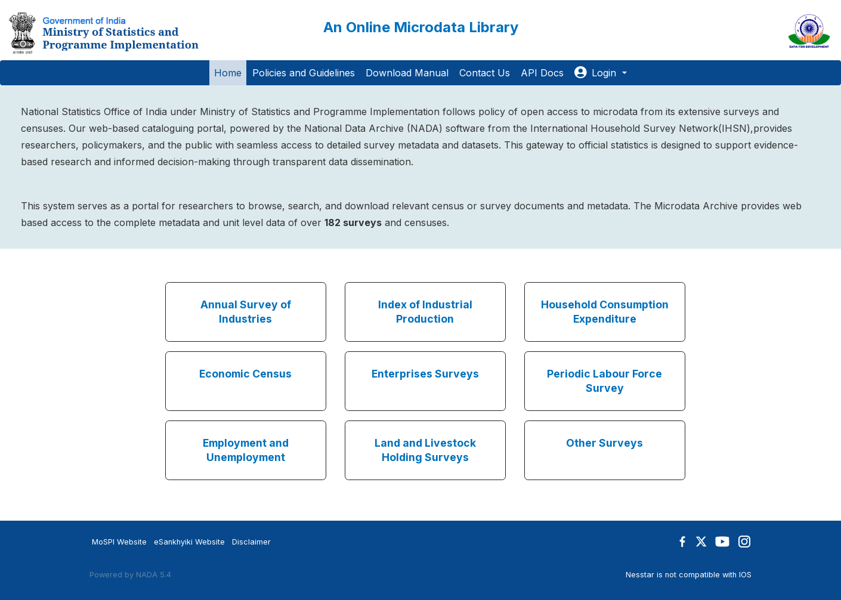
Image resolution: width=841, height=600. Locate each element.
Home (228, 73)
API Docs (542, 73)
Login (596, 73)
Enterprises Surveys (425, 373)
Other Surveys (604, 443)
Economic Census (245, 373)
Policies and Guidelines (303, 73)
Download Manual (407, 73)
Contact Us (484, 73)
